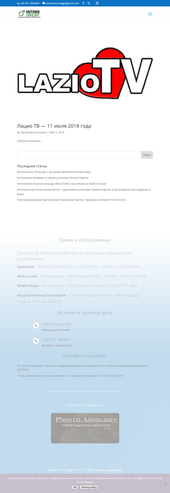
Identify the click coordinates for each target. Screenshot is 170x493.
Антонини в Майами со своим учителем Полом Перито (52, 178)
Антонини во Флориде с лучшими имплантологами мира (54, 172)
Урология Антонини (34, 132)
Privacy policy (89, 487)
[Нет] (165, 483)
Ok (74, 487)
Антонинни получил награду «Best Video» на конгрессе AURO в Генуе (61, 183)
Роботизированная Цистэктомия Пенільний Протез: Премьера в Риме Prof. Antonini (71, 200)
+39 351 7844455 (29, 3)
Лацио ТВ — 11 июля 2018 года (54, 125)
